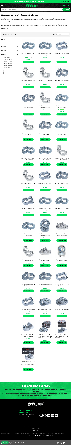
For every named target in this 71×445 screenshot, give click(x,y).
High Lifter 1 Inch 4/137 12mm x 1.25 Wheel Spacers (28, 159)
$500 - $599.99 (7, 69)
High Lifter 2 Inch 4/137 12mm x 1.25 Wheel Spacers (62, 184)
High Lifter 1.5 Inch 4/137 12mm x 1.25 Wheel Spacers (28, 184)
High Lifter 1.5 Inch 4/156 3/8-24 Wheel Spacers (45, 260)
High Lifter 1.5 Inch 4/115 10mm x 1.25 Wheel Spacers (28, 133)
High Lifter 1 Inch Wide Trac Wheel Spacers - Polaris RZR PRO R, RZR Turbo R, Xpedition (45, 336)
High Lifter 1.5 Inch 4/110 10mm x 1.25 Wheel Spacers (62, 54)
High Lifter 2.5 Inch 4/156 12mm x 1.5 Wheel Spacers (62, 285)
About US (35, 430)
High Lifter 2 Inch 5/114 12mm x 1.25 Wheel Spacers (28, 335)
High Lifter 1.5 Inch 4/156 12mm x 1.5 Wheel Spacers (28, 260)
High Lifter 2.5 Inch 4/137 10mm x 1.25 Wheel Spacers (28, 209)
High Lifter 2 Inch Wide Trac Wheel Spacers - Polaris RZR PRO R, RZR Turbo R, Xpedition (28, 363)
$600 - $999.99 (7, 71)
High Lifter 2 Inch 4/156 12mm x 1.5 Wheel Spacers (28, 285)
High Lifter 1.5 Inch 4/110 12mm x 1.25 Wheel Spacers (28, 81)
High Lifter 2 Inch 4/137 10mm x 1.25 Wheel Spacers (45, 184)
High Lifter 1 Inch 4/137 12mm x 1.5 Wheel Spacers (45, 159)
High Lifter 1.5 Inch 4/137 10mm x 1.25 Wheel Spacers (62, 159)
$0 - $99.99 (6, 57)
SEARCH (66, 9)
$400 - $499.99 (7, 67)
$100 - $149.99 (7, 59)
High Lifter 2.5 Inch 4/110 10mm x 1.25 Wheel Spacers (45, 106)
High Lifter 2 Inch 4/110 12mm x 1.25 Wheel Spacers (28, 106)
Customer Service (35, 428)
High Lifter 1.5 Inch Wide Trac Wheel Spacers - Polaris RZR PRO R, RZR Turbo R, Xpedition (62, 336)
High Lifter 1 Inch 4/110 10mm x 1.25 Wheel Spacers (28, 54)
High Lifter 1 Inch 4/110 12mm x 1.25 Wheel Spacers (45, 54)
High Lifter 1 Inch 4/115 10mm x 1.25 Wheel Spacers (62, 106)
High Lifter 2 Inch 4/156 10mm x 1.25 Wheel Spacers (62, 260)
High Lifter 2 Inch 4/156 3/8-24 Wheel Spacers (45, 285)
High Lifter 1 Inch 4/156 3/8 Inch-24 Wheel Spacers (52, 433)
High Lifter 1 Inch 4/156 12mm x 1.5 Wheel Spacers (62, 209)
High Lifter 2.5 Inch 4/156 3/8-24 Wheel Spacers (28, 310)
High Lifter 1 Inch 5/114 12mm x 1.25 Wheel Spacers (45, 310)
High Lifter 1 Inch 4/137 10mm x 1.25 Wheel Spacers (62, 133)
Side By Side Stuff (9, 442)
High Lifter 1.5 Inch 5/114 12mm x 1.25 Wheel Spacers (62, 310)
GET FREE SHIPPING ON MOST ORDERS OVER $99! (29, 1)
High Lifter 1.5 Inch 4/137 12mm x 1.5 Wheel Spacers (45, 81)
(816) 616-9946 (64, 1)
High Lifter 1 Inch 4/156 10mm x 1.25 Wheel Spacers (45, 209)
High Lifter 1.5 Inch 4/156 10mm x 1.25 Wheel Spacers (45, 234)
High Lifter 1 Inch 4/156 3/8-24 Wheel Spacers (28, 234)
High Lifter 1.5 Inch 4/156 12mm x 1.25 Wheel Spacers (62, 234)
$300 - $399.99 (7, 65)
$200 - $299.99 (7, 63)
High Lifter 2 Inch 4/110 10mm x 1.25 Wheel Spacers (62, 81)
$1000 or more (7, 73)
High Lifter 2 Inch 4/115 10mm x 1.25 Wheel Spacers (45, 133)
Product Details (28, 61)
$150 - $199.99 (7, 61)
